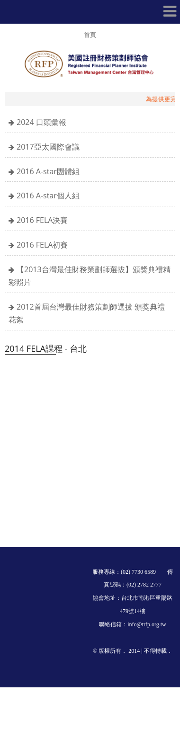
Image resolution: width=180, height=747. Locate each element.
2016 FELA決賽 (42, 220)
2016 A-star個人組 (48, 195)
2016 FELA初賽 (42, 245)
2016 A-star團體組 (48, 171)
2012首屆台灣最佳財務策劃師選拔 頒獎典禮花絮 (87, 313)
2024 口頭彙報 (41, 122)
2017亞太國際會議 (48, 147)
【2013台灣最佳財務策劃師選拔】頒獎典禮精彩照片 (90, 275)
